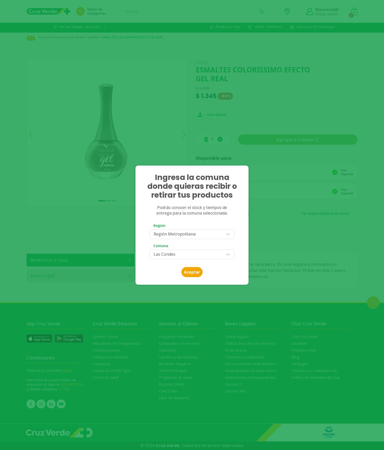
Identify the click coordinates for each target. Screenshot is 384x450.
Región (159, 225)
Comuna (160, 245)
